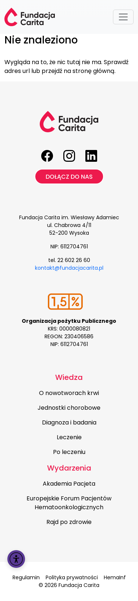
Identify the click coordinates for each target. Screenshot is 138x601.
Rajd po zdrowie (69, 522)
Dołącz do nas (69, 176)
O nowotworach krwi (69, 393)
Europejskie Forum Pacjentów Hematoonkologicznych (69, 502)
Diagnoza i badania (69, 422)
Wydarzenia (69, 468)
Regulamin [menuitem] (26, 577)
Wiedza (69, 377)
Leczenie (69, 437)
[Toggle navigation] (123, 17)
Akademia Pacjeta (69, 483)
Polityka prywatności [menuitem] (72, 577)
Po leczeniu (69, 452)
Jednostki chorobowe (69, 407)
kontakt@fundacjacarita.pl (69, 268)
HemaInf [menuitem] (115, 577)
